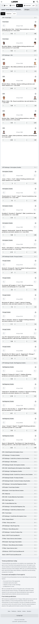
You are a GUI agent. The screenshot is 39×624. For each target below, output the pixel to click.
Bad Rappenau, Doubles (8, 367)
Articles (24, 611)
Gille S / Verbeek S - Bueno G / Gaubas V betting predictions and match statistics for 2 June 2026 (18, 320)
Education (29, 611)
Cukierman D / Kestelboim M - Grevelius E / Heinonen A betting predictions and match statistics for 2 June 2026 (19, 392)
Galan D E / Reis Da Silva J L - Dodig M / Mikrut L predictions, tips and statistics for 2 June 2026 (18, 409)
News (9, 611)
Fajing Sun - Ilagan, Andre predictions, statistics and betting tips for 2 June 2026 (19, 136)
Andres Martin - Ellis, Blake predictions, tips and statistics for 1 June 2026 (19, 67)
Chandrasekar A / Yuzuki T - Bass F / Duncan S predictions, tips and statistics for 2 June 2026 (19, 197)
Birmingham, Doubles (8, 171)
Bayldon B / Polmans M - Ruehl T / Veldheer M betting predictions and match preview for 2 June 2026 (16, 375)
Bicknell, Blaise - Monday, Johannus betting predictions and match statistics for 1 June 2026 (18, 84)
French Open (5, 21)
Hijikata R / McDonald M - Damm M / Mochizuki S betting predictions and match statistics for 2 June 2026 (17, 231)
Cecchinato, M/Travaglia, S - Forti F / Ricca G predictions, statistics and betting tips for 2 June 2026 (17, 286)
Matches (19, 611)
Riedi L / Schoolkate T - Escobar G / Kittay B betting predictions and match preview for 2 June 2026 (19, 248)
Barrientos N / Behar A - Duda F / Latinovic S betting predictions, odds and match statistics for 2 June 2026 (17, 303)
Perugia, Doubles (6, 260)
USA (4, 59)
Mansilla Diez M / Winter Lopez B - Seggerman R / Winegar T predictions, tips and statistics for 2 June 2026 (18, 354)
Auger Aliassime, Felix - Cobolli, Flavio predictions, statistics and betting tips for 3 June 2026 (18, 30)
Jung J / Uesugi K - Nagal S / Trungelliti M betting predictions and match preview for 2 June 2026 (18, 426)
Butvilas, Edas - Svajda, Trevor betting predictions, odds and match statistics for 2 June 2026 (18, 119)
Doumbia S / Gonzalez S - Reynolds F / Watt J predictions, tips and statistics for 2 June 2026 (19, 214)
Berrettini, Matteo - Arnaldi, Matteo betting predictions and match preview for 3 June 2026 (18, 47)
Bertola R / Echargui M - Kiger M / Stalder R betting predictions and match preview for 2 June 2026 (19, 268)
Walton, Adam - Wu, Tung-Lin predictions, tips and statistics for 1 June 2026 (19, 102)
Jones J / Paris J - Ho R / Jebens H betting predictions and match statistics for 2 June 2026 (18, 179)
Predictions (14, 611)
